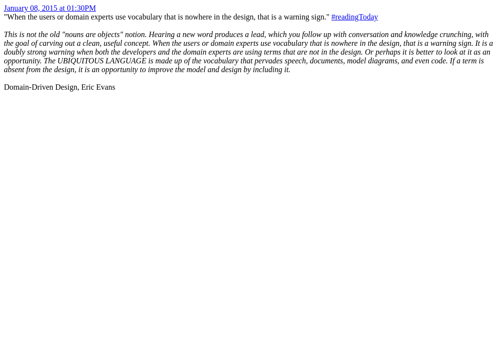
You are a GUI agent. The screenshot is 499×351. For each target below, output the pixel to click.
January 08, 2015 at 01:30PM (50, 8)
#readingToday (354, 17)
